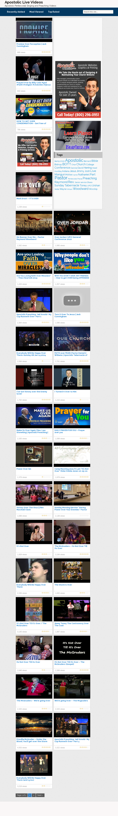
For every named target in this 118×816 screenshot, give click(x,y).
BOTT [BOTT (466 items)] (66, 164)
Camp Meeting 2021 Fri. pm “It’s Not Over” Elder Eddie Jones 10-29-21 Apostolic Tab (72, 471)
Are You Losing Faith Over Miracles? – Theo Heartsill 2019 (34, 277)
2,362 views (22, 245)
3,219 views (22, 786)
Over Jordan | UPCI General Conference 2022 (68, 238)
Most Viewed (36, 12)
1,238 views (22, 207)
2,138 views (60, 516)
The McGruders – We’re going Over (33, 701)
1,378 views (22, 477)
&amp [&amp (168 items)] (57, 161)
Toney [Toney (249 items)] (83, 185)
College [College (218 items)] (90, 164)
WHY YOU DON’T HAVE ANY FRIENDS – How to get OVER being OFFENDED (72, 277)
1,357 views (60, 284)
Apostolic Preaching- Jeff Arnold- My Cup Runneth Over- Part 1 (34, 315)
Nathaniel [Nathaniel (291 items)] (83, 174)
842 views (21, 91)
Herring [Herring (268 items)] (88, 167)
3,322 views (60, 748)
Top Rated (53, 12)
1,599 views (60, 439)
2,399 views (60, 670)
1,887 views (60, 632)
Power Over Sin (24, 469)
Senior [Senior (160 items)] (77, 182)
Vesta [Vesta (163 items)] (57, 189)
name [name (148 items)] (75, 175)
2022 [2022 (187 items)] (62, 161)
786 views (21, 130)
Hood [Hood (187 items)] (94, 168)
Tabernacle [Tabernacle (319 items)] (72, 185)
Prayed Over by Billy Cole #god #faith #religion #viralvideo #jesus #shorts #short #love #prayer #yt (34, 85)
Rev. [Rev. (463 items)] (71, 182)
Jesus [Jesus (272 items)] (73, 171)
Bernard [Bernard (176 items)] (87, 161)
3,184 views (60, 554)
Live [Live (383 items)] (93, 171)
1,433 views (22, 284)
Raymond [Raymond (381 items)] (61, 182)
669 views (21, 52)
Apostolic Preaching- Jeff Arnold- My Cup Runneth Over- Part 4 (72, 740)
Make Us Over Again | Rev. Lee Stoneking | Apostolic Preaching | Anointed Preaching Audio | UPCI (32, 432)
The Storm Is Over (63, 585)
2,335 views (22, 439)
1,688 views (22, 516)
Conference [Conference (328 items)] (62, 167)
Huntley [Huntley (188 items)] (58, 171)
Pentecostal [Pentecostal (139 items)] (72, 179)
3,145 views (22, 632)
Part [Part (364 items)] (92, 174)
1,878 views (60, 477)
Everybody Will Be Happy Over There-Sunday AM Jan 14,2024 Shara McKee (31, 355)
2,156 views (22, 593)
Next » (40, 795)
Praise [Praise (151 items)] (79, 179)
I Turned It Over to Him (65, 392)
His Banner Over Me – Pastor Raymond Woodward (30, 238)
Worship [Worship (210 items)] (93, 189)
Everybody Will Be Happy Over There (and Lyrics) (31, 779)
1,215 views (60, 400)
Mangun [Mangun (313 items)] (60, 174)
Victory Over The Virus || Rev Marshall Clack (30, 509)
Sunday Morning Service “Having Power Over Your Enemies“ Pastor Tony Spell (71, 510)
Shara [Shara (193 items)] (89, 182)
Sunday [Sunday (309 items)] (59, 185)
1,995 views (60, 245)
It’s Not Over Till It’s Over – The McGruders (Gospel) (69, 663)
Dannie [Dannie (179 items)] (74, 168)
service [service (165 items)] (83, 182)
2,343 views (22, 709)
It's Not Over (23, 546)
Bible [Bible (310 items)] (94, 160)
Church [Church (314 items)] (81, 164)
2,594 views (22, 361)
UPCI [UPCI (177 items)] (89, 185)
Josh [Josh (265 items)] (87, 171)
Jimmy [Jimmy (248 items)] (80, 171)
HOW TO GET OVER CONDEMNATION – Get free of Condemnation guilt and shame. (32, 123)
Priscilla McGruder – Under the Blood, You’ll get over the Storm (32, 740)
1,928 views (22, 554)
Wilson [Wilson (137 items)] (69, 189)
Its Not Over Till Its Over (28, 662)
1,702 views (22, 400)
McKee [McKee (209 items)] (69, 174)
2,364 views (22, 323)
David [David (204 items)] (80, 168)
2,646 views (22, 670)
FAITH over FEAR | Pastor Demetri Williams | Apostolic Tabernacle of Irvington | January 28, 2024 (71, 355)
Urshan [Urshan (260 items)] (96, 185)
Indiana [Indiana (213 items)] (65, 171)
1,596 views (60, 323)
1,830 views (60, 593)
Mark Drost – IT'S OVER (27, 199)
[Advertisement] (78, 39)
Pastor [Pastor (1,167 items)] (61, 177)
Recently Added (16, 12)
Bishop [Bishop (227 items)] (58, 164)
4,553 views (22, 748)
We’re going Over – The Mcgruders (71, 701)
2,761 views (60, 361)
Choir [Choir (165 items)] (74, 164)
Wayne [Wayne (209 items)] (63, 189)
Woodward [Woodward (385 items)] (81, 189)
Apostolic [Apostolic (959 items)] (74, 160)
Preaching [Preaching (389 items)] (90, 178)
